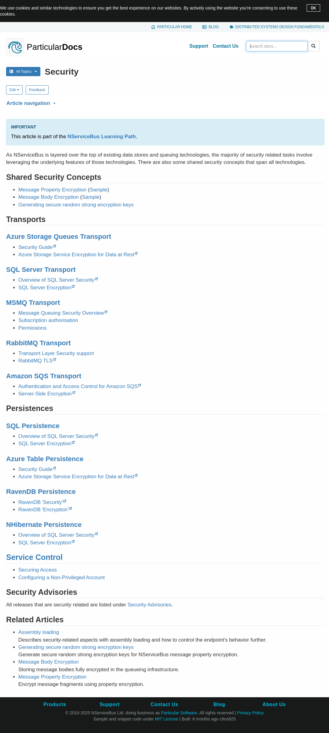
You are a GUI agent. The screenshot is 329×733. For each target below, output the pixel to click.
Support (198, 46)
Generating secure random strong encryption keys (76, 205)
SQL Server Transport (41, 269)
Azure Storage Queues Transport (58, 236)
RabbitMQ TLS (35, 361)
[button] (164, 102)
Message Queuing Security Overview (61, 313)
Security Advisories (150, 605)
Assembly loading (38, 632)
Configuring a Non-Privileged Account (61, 577)
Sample (98, 190)
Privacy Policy (250, 712)
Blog (214, 27)
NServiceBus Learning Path (102, 136)
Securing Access (37, 570)
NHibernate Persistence (44, 524)
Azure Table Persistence (44, 459)
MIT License (166, 718)
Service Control (34, 557)
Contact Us (225, 46)
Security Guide (35, 247)
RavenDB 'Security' (40, 502)
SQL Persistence (32, 426)
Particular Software (179, 712)
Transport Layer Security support (56, 353)
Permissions (32, 328)
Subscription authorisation (48, 320)
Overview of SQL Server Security (56, 280)
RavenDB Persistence (41, 491)
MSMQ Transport (33, 302)
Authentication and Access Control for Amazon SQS (78, 386)
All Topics (23, 71)
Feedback (37, 90)
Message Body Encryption (48, 197)
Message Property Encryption (52, 190)
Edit (14, 90)
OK (313, 8)
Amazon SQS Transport (43, 376)
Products (54, 704)
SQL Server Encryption (44, 288)
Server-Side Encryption (45, 394)
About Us (274, 704)
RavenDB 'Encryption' (43, 510)
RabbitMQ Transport (38, 343)
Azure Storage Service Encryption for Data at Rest (76, 254)
